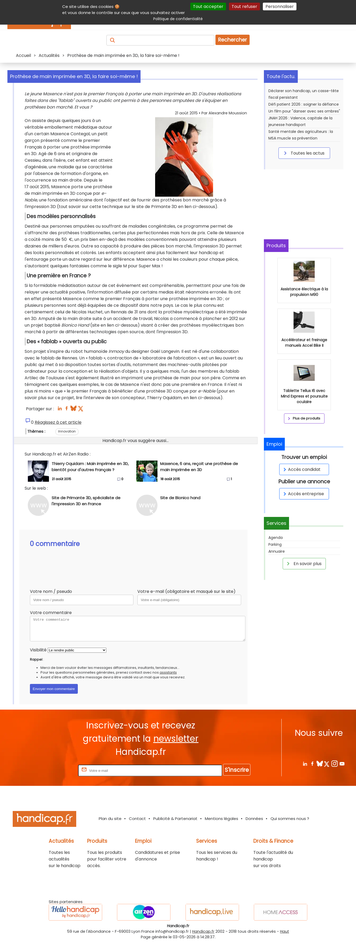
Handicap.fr (203, 931)
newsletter (176, 738)
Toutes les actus (303, 153)
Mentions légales (221, 818)
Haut (284, 931)
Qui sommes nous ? (290, 818)
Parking (275, 544)
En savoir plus (303, 563)
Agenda (275, 537)
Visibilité (38, 650)
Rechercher (232, 39)
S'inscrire (237, 770)
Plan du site (110, 818)
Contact (137, 818)
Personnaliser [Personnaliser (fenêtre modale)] (279, 6)
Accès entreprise (303, 493)
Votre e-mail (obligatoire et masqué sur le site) (186, 591)
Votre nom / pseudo (51, 591)
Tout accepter (208, 6)
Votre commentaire (51, 613)
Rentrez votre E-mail (56, 770)
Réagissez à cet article (58, 422)
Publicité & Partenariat (175, 818)
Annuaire (276, 551)
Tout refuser (244, 6)
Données (254, 818)
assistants (168, 672)
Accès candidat (301, 469)
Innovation (67, 431)
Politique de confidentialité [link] (178, 18)
